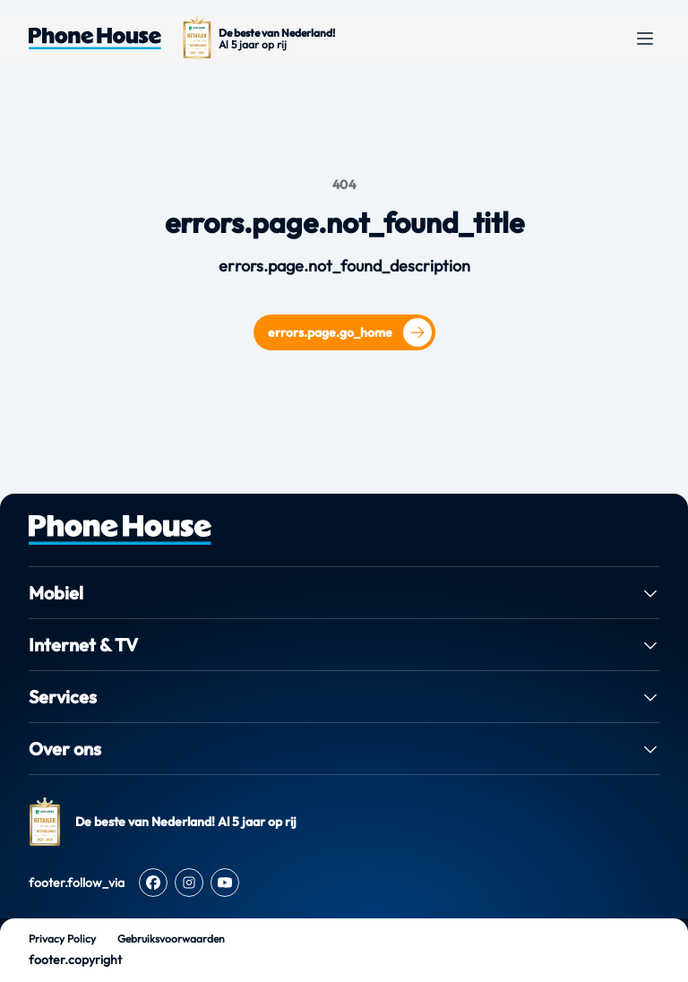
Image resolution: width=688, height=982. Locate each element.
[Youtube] (225, 882)
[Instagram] (189, 882)
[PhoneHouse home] (344, 530)
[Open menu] (645, 38)
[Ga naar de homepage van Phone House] (95, 38)
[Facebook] (153, 882)
